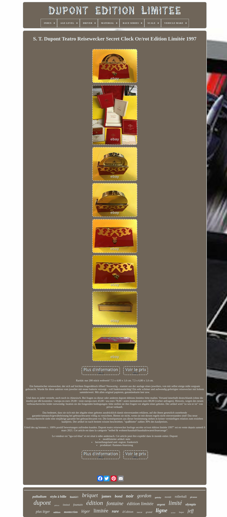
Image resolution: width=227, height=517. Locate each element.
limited (66, 505)
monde (168, 497)
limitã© (74, 497)
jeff (191, 510)
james (106, 496)
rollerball (181, 496)
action (173, 513)
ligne (161, 510)
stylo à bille (58, 496)
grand (149, 512)
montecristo (71, 511)
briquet (90, 495)
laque (181, 512)
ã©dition (127, 511)
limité (175, 503)
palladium (39, 496)
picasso (193, 497)
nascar (139, 512)
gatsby (158, 497)
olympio (191, 504)
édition (94, 503)
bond (118, 496)
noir (130, 496)
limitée (100, 510)
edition (56, 512)
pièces (56, 505)
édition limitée (140, 503)
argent (161, 504)
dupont (42, 502)
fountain (78, 504)
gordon (144, 495)
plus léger (43, 511)
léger (85, 511)
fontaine (115, 503)
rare (115, 511)
